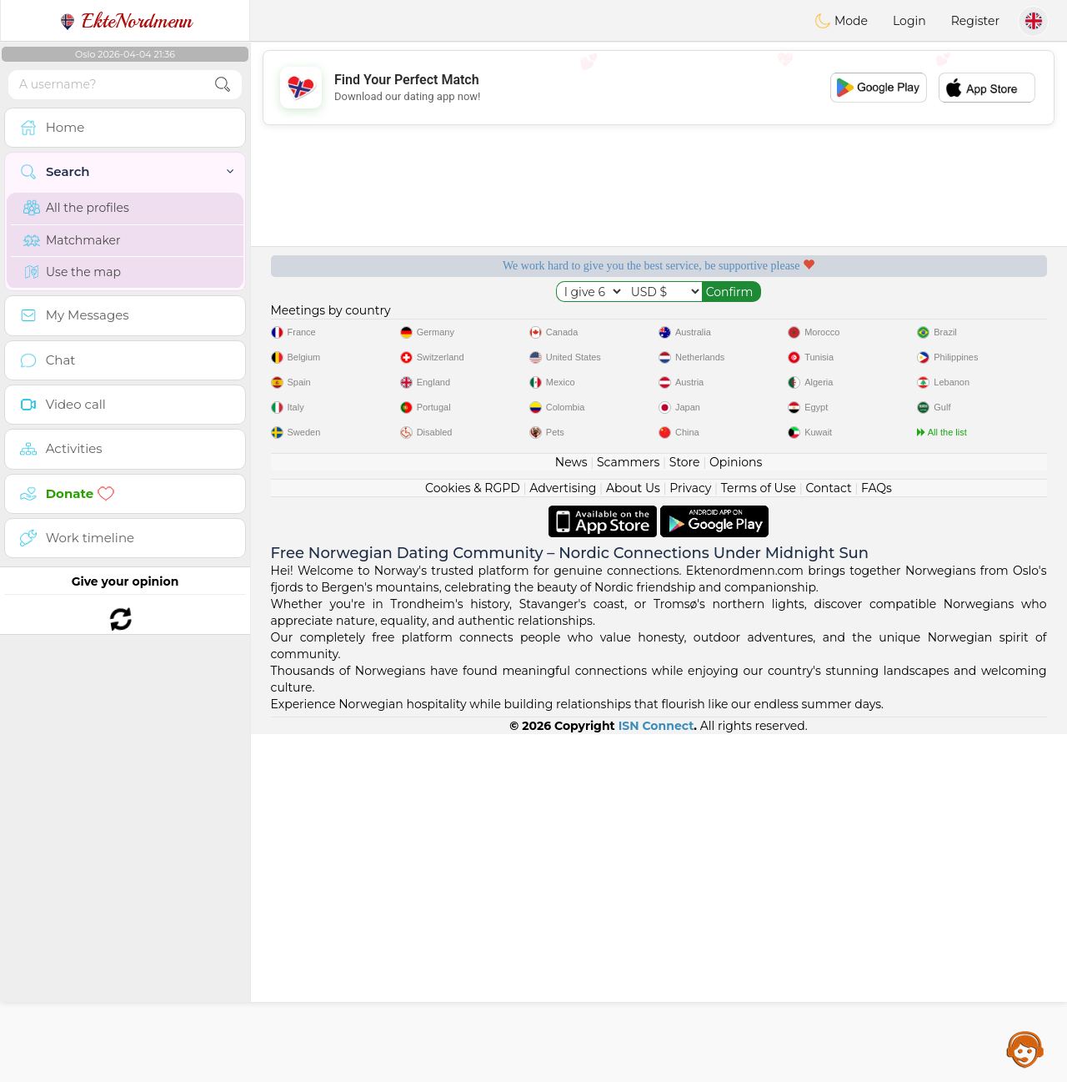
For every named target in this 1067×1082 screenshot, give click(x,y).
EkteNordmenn (125, 20)
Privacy (690, 835)
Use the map (72, 272)
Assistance (1025, 1048)
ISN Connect (656, 1073)
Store (684, 810)
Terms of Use (758, 835)
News (571, 810)
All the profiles (76, 207)
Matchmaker (72, 240)
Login (909, 20)
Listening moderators (555, 322)
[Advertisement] (658, 87)
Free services (349, 322)
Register (975, 20)
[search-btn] (222, 84)
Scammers (628, 810)
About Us (633, 835)
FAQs (876, 835)
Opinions (735, 810)
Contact (828, 835)
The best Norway (968, 322)
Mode (841, 21)
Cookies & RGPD (472, 835)
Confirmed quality (761, 322)
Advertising (562, 835)
